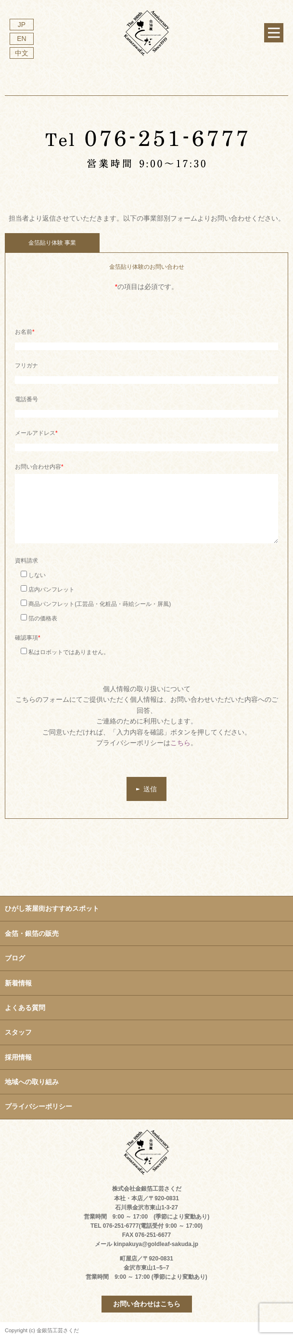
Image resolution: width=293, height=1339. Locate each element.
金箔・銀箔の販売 (32, 933)
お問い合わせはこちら (146, 1304)
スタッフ (18, 1032)
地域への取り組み (32, 1082)
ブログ (15, 958)
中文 (21, 53)
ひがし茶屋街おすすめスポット (52, 908)
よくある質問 (25, 1007)
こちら (180, 743)
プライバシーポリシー (38, 1106)
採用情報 (18, 1057)
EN (21, 38)
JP (21, 24)
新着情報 (18, 983)
